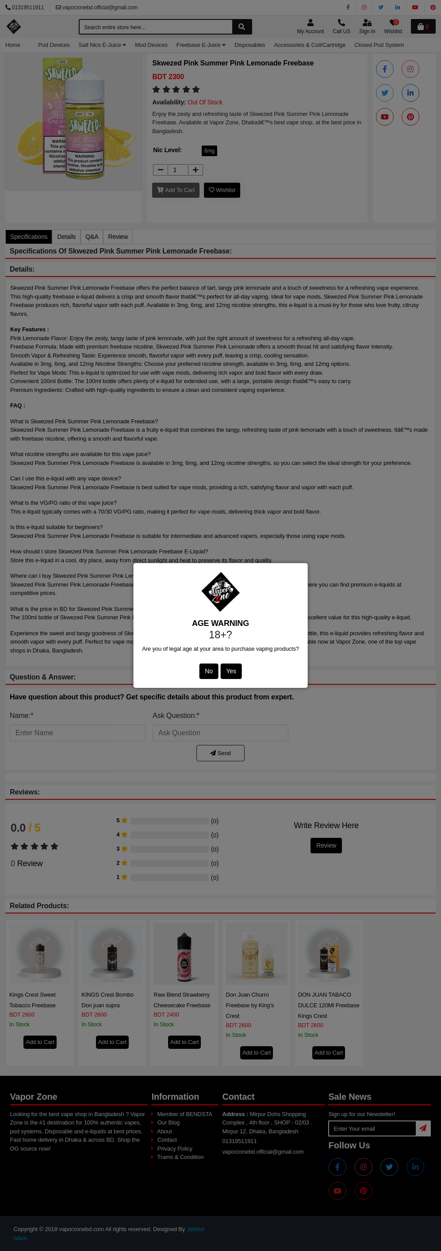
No (209, 671)
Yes (231, 671)
